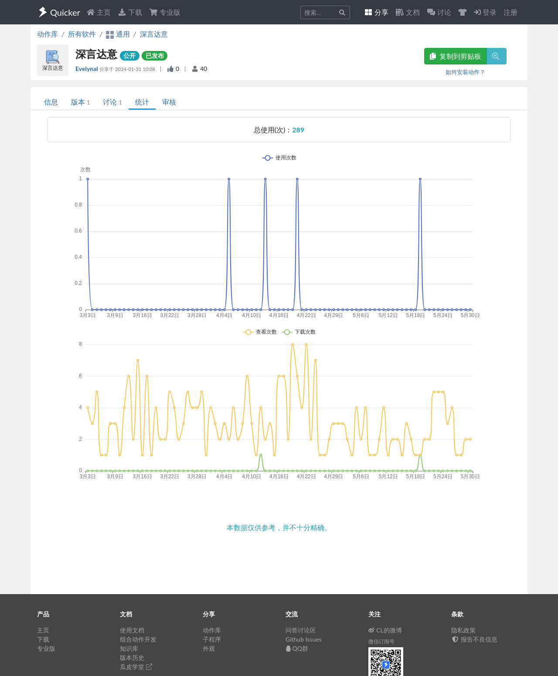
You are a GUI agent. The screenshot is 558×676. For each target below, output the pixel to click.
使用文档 (132, 630)
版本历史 (132, 657)
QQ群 (297, 648)
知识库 (129, 648)
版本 (80, 102)
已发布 (155, 55)
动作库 (47, 34)
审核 (169, 102)
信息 (51, 102)
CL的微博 (385, 630)
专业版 (164, 12)
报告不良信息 (474, 639)
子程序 (212, 639)
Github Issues (304, 639)
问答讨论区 (301, 630)
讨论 (112, 102)
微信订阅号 (381, 641)
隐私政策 (463, 630)
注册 (510, 12)
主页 (98, 12)
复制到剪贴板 (455, 56)
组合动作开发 (138, 639)
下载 (130, 12)
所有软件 (82, 34)
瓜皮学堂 (136, 666)
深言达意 (154, 34)
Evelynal (87, 68)
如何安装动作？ (465, 71)
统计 (142, 102)
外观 (209, 648)
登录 (485, 12)
